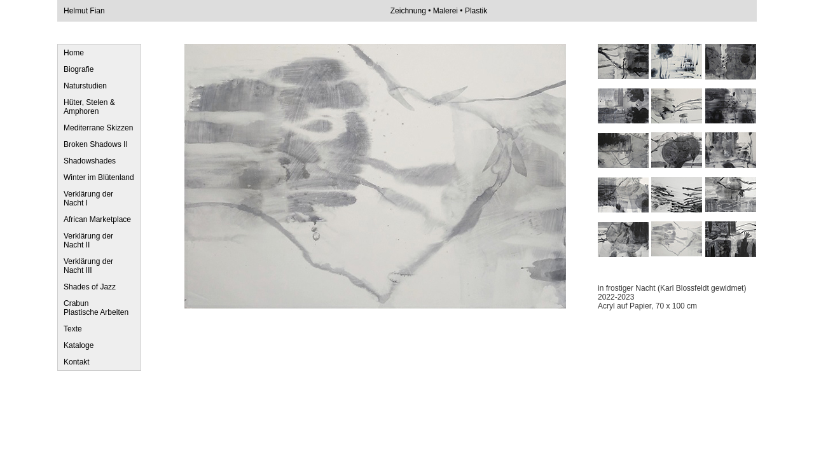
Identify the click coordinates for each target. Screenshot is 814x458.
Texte (73, 328)
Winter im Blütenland (99, 177)
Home (74, 52)
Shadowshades (90, 160)
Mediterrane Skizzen (98, 127)
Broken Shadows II (96, 144)
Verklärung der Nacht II (88, 240)
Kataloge (78, 345)
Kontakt (77, 361)
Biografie (78, 69)
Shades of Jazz (90, 286)
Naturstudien (85, 85)
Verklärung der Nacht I (88, 198)
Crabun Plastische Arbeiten (96, 308)
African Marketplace (97, 219)
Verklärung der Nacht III (88, 266)
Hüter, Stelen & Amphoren (89, 107)
